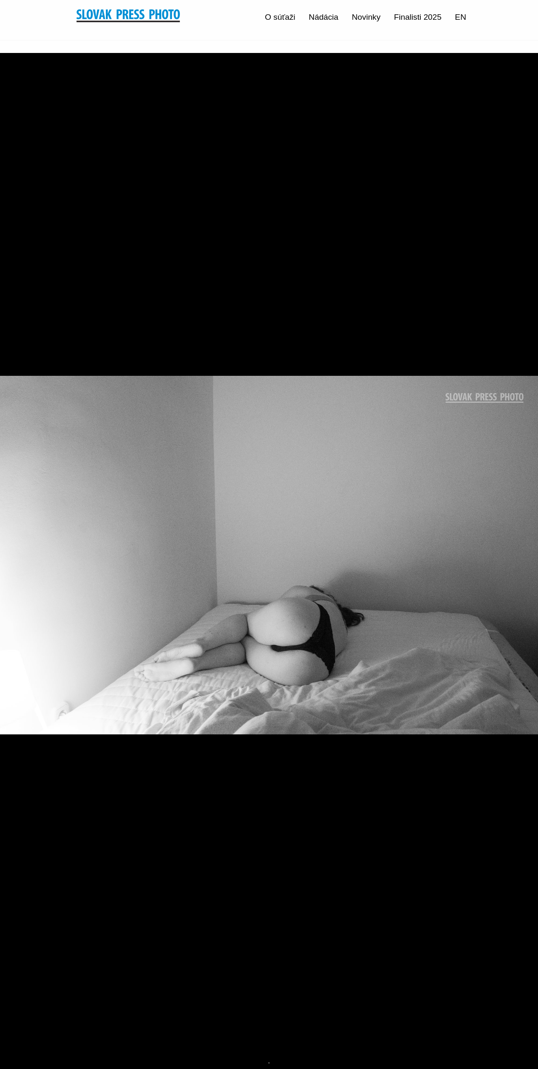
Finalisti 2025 (417, 17)
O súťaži (280, 17)
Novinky (366, 17)
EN (460, 17)
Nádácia (323, 17)
